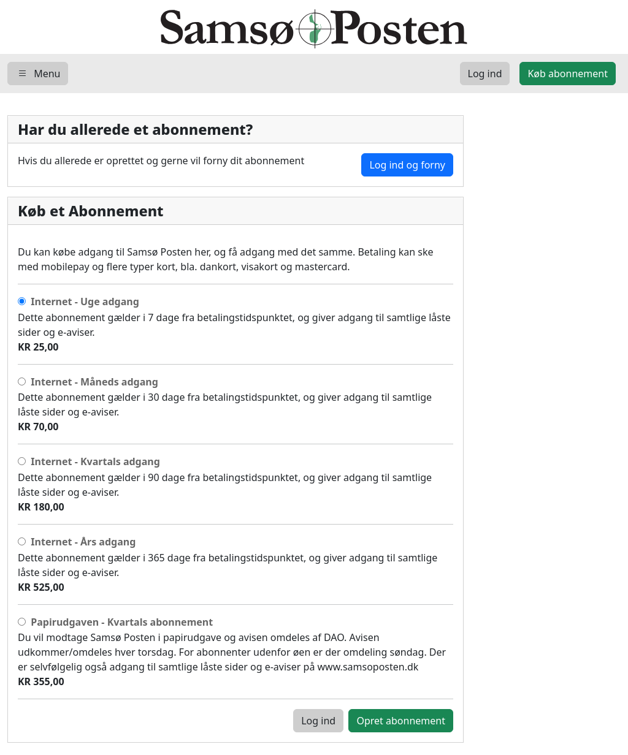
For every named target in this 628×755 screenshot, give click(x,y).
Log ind (318, 720)
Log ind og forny (407, 165)
